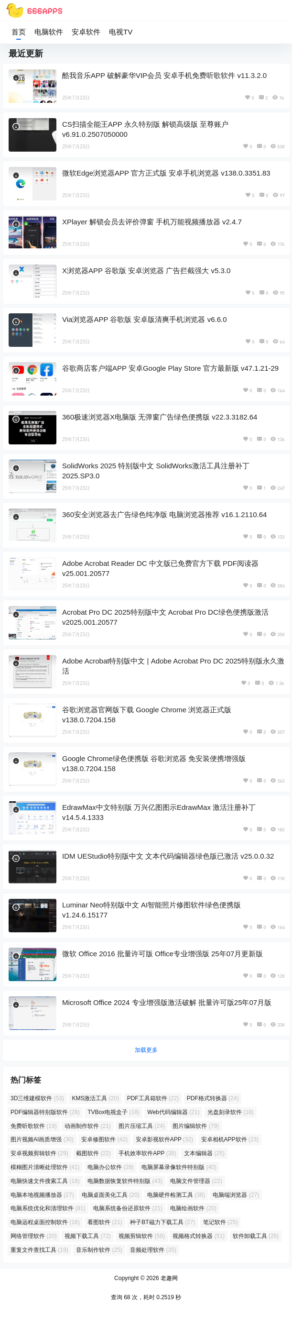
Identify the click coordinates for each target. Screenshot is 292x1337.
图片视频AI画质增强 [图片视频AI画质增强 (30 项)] (42, 1139)
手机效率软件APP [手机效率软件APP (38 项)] (147, 1153)
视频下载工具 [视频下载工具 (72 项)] (88, 1236)
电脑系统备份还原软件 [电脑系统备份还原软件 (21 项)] (127, 1208)
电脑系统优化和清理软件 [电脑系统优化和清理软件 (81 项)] (48, 1208)
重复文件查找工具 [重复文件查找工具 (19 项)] (39, 1250)
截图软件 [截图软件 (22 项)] (93, 1153)
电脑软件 (48, 32)
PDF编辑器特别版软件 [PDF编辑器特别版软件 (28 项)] (45, 1112)
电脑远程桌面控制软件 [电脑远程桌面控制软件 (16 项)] (45, 1222)
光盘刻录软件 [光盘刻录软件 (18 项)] (230, 1112)
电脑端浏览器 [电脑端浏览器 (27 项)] (236, 1195)
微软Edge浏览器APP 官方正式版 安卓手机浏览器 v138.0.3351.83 (166, 173)
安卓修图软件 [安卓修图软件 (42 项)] (104, 1139)
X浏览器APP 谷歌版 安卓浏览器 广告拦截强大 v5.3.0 (146, 270)
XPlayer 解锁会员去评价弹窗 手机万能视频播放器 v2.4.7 (152, 222)
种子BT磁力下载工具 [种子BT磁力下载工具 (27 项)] (162, 1222)
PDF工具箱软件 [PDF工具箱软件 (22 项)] (153, 1098)
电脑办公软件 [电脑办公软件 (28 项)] (110, 1167)
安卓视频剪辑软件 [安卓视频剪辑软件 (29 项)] (39, 1153)
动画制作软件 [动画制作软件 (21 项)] (88, 1126)
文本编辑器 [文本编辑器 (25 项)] (204, 1153)
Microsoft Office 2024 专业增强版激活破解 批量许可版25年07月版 (166, 1002)
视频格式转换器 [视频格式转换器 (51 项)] (199, 1236)
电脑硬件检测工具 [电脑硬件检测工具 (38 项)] (176, 1195)
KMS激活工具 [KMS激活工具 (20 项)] (95, 1098)
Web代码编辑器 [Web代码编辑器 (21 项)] (173, 1112)
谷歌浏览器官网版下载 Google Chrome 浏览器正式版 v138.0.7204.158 (146, 715)
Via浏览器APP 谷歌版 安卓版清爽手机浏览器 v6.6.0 (144, 319)
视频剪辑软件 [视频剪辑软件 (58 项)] (142, 1236)
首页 (18, 32)
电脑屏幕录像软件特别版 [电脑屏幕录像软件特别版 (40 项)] (178, 1167)
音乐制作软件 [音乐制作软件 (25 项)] (99, 1250)
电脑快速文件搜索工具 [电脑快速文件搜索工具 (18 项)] (45, 1181)
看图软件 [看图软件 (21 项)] (104, 1222)
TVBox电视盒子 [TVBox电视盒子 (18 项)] (113, 1112)
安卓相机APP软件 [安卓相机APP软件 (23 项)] (230, 1139)
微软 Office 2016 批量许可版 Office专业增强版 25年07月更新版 (162, 954)
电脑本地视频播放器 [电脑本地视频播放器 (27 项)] (42, 1195)
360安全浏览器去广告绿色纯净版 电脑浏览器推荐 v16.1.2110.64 (164, 514)
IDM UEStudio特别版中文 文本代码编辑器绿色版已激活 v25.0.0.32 (168, 856)
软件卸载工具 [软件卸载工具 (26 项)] (256, 1236)
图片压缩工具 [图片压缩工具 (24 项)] (142, 1126)
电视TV (120, 32)
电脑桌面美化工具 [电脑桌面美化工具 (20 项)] (111, 1195)
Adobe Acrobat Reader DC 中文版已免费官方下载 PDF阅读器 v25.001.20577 (160, 568)
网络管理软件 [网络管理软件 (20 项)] (34, 1236)
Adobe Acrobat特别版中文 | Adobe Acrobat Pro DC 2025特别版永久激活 (173, 666)
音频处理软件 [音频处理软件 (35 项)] (153, 1250)
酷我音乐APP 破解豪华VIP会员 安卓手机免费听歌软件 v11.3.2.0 (164, 75)
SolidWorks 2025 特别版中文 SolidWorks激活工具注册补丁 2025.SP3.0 (155, 471)
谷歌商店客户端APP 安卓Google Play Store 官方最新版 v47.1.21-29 (170, 368)
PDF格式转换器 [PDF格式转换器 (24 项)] (213, 1098)
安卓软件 (86, 32)
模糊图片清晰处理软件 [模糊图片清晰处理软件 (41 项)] (45, 1167)
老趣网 (168, 1278)
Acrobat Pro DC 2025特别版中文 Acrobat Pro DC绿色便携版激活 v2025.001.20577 (165, 617)
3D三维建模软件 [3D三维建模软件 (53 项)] (37, 1098)
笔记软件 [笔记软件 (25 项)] (220, 1222)
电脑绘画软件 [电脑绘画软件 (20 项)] (193, 1208)
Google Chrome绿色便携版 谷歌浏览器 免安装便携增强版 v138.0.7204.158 (154, 763)
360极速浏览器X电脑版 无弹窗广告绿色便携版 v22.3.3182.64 (159, 417)
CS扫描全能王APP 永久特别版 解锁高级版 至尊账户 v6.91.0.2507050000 (145, 129)
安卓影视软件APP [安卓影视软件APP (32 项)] (164, 1139)
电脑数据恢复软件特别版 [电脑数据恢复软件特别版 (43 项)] (124, 1181)
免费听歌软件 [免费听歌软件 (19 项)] (34, 1126)
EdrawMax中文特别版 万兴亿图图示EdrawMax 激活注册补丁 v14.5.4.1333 (159, 812)
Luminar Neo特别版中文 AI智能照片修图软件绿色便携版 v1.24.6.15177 (151, 910)
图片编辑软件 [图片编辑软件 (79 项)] (196, 1126)
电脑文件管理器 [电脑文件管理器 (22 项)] (196, 1181)
